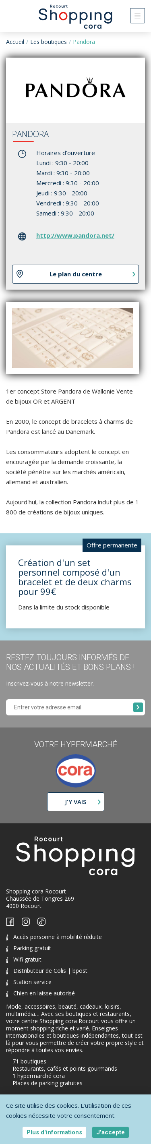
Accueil (15, 42)
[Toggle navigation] (137, 15)
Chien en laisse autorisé (40, 993)
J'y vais (75, 802)
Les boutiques (48, 42)
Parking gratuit (28, 948)
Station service (29, 982)
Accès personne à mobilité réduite (54, 937)
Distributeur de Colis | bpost (46, 970)
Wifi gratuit (23, 959)
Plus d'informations (54, 1132)
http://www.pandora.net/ (75, 235)
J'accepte (110, 1132)
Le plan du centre (76, 274)
